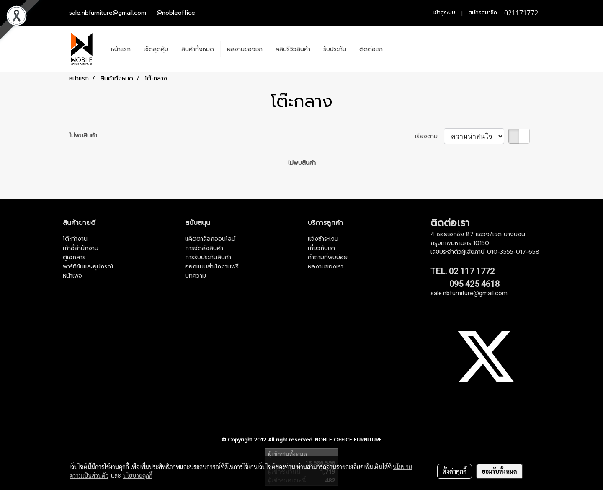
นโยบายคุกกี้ (137, 475)
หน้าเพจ (72, 275)
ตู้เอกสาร (74, 257)
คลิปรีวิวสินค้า (293, 49)
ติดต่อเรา (371, 49)
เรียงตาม (429, 136)
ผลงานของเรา (245, 49)
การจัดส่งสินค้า (204, 248)
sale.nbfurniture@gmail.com (107, 12)
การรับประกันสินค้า (208, 257)
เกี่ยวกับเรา (321, 248)
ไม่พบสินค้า (83, 135)
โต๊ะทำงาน (75, 239)
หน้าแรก (121, 49)
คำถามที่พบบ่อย (328, 257)
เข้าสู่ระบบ (444, 12)
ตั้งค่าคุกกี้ (454, 471)
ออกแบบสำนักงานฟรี (212, 266)
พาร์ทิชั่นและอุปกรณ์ (88, 266)
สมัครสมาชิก (483, 12)
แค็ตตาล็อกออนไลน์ (210, 239)
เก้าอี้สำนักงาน (80, 248)
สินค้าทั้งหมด (197, 49)
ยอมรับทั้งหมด (499, 471)
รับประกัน (334, 49)
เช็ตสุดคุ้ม (156, 49)
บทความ (195, 275)
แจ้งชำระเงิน (323, 239)
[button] (396, 49)
